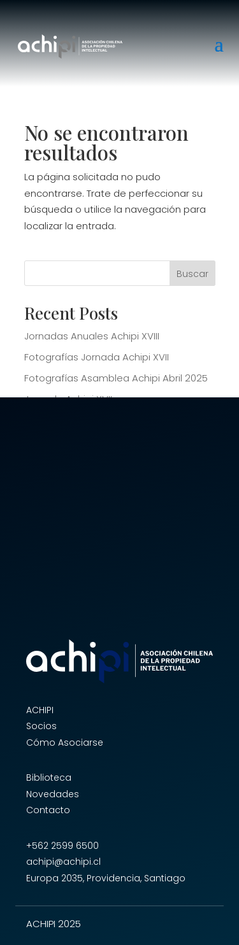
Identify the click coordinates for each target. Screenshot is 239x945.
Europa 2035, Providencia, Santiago (105, 878)
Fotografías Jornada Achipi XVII (96, 357)
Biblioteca (48, 777)
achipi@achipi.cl (63, 861)
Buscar (192, 273)
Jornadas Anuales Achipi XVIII (91, 336)
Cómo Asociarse (64, 742)
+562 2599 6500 (62, 845)
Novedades (52, 794)
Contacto (48, 810)
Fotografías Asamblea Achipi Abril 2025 (116, 378)
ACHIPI (40, 710)
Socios (41, 726)
